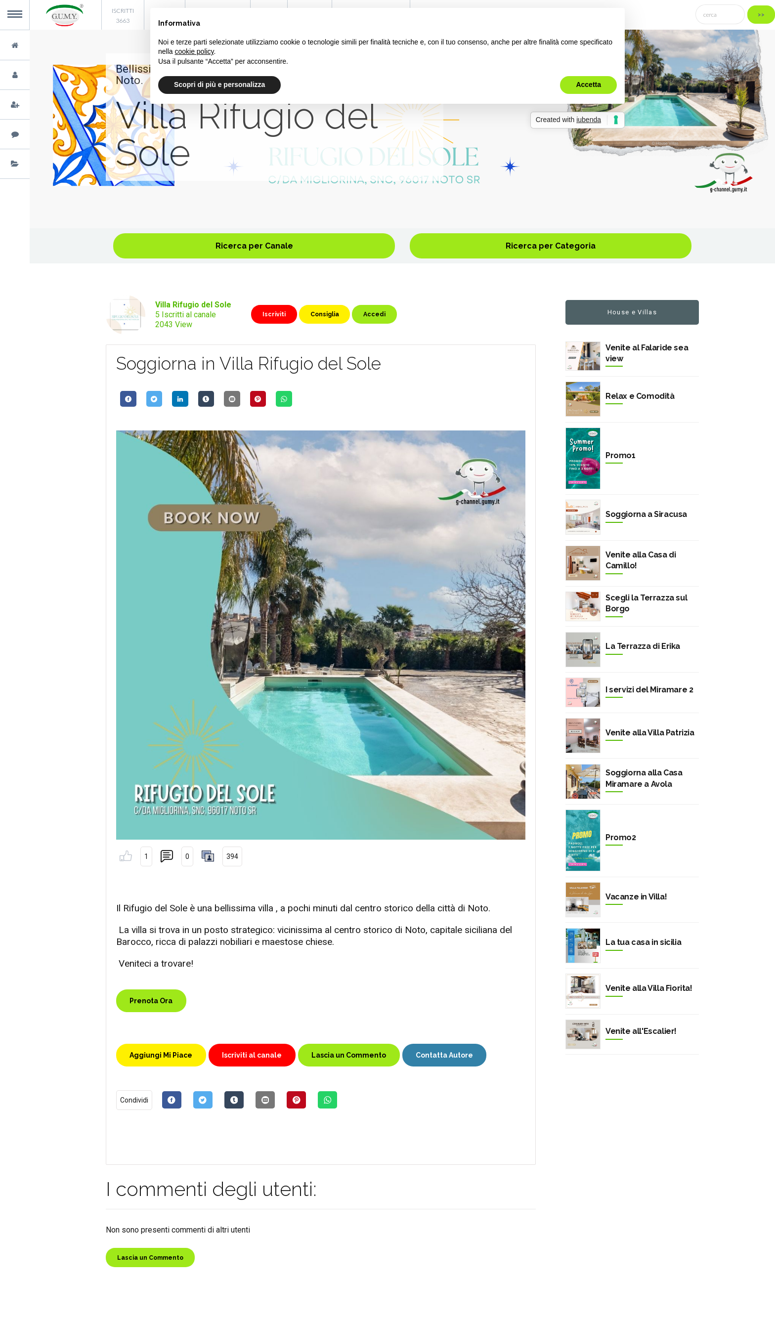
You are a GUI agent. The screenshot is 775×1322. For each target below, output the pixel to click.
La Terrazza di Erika (642, 646)
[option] (402, 129)
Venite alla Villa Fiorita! (648, 988)
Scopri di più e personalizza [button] (219, 84)
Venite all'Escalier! (641, 1031)
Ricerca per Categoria (551, 246)
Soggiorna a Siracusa (646, 514)
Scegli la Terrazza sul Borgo (646, 603)
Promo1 (620, 455)
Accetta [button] (588, 84)
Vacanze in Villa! (636, 896)
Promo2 (620, 837)
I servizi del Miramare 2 (649, 689)
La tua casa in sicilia (643, 942)
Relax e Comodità (640, 396)
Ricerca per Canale (254, 246)
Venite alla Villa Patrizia (649, 732)
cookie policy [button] (194, 51)
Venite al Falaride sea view (646, 353)
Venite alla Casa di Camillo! (640, 560)
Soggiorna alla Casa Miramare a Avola (643, 778)
